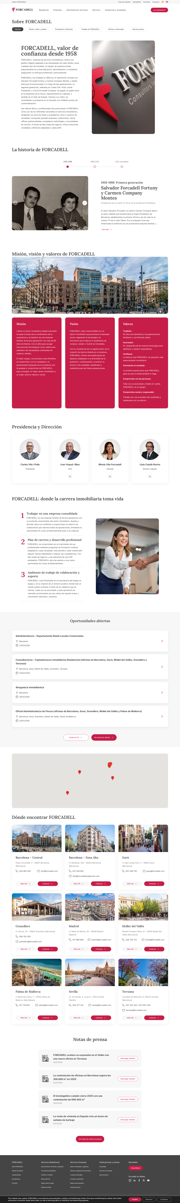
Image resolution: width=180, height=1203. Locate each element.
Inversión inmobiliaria (76, 1179)
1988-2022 (94, 162)
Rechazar (149, 1199)
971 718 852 (23, 1005)
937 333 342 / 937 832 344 (136, 1005)
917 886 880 (76, 939)
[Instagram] (130, 1181)
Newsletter (137, 2)
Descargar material (128, 1058)
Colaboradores (16, 1175)
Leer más (107, 229)
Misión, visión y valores (38, 29)
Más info (26, 883)
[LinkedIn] (70, 476)
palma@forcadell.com (46, 1005)
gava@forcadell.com (153, 871)
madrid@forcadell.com (99, 939)
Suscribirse (135, 1168)
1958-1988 (67, 162)
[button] (109, 766)
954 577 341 (76, 1005)
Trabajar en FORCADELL (90, 29)
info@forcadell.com (47, 871)
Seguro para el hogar (47, 1183)
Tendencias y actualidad (115, 10)
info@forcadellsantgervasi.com (84, 876)
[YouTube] (148, 1181)
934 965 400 (23, 871)
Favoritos (146, 2)
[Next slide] (84, 203)
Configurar (164, 1199)
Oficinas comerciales (116, 29)
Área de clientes (124, 2)
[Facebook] (139, 1181)
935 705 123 (129, 939)
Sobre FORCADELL (19, 2)
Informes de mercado (105, 1171)
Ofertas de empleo (17, 1171)
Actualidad (102, 1166)
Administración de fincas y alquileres (52, 1166)
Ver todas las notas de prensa (90, 1139)
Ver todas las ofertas (104, 737)
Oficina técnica (45, 1179)
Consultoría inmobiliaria (48, 1171)
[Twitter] (143, 1181)
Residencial (44, 10)
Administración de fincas (77, 10)
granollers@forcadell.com (29, 941)
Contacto (155, 2)
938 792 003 (23, 936)
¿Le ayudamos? (159, 10)
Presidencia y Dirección (64, 29)
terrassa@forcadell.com (134, 1010)
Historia (18, 29)
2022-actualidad (121, 162)
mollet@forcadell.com (153, 939)
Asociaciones (16, 1179)
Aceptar (135, 1199)
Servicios (96, 10)
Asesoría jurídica (75, 1187)
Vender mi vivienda (47, 1175)
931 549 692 (76, 871)
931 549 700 (129, 871)
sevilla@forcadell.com (99, 1005)
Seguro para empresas (77, 1183)
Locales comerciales (76, 1175)
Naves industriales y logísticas (79, 1166)
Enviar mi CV (76, 737)
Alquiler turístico (46, 1187)
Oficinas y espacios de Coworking (80, 1171)
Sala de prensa (138, 29)
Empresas (57, 10)
